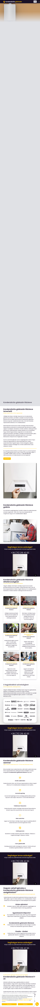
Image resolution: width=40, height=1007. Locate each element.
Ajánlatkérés (7, 458)
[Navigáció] (35, 2)
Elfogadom (9, 1004)
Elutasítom (25, 1004)
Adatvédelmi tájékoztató (23, 1000)
